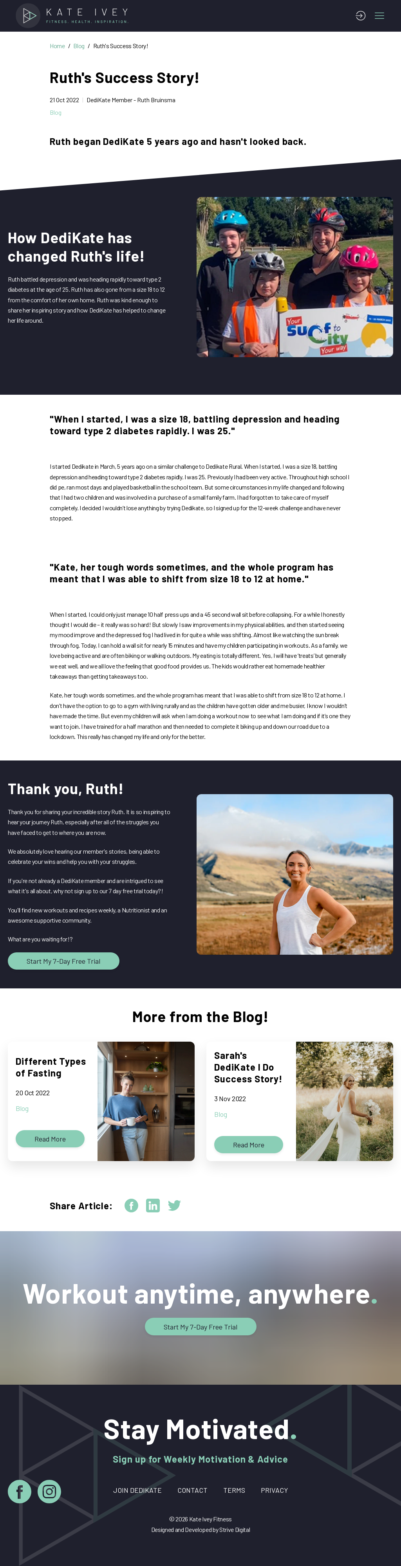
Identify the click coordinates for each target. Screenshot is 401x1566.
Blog (79, 45)
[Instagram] (49, 1493)
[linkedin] (153, 1205)
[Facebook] (19, 1493)
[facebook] (131, 1205)
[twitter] (174, 1205)
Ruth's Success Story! (120, 45)
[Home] (74, 15)
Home (57, 45)
